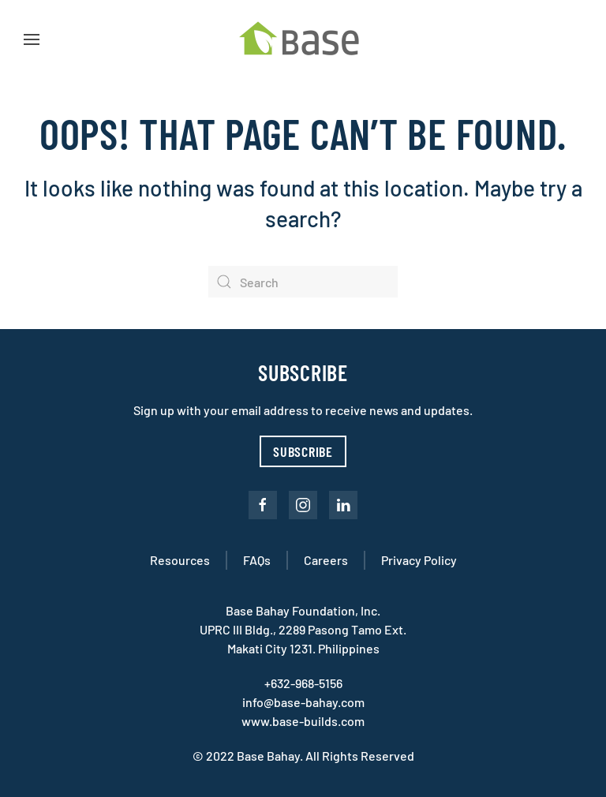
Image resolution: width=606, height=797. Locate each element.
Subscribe (303, 451)
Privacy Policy (419, 559)
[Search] (303, 281)
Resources (180, 559)
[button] (31, 39)
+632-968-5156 (303, 682)
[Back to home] (303, 39)
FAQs (257, 559)
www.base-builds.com (303, 720)
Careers (326, 559)
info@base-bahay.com (303, 701)
